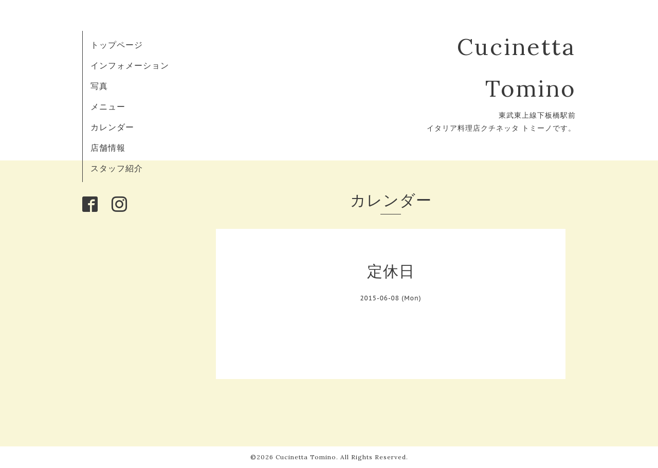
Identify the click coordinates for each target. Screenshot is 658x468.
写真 (99, 86)
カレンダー (112, 127)
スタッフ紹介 (116, 168)
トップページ (116, 45)
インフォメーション (129, 65)
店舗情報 (107, 147)
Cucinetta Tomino (306, 457)
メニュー (107, 106)
